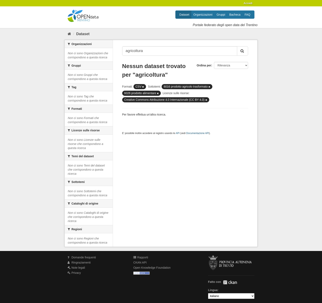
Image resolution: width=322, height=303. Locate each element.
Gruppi (220, 14)
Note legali (76, 267)
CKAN (230, 282)
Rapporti (140, 257)
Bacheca (234, 14)
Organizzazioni (203, 14)
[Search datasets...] (179, 51)
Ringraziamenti (79, 262)
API (177, 133)
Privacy (74, 272)
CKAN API (140, 262)
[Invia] (242, 51)
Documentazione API (197, 133)
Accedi (248, 3)
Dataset (184, 14)
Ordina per (204, 65)
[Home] (69, 34)
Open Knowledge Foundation (151, 267)
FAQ (247, 14)
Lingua (212, 290)
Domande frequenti (82, 257)
